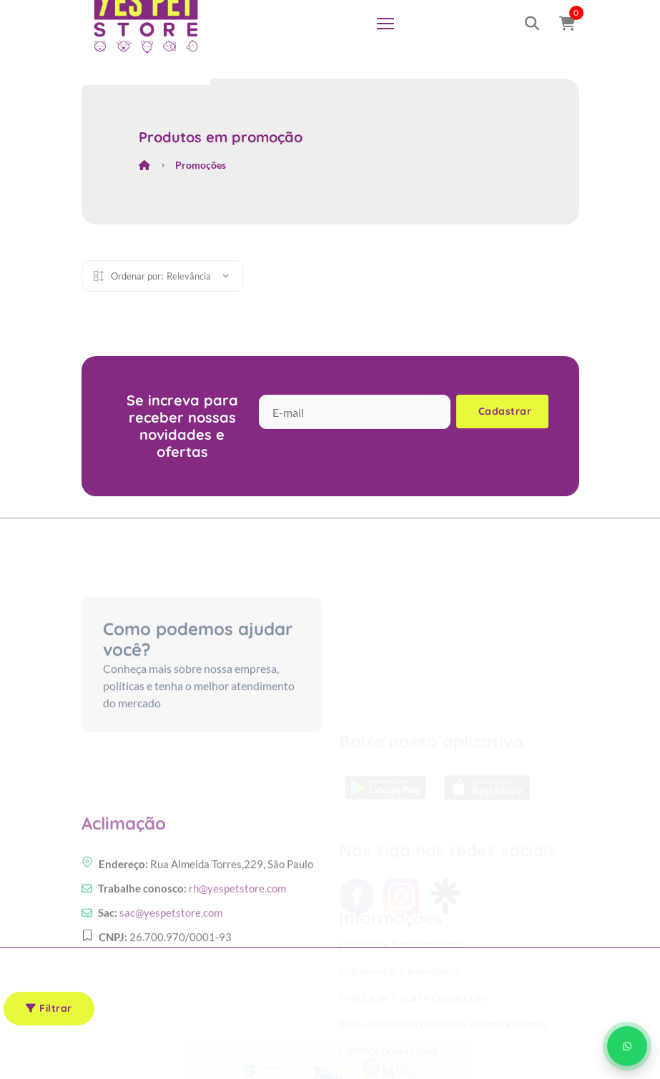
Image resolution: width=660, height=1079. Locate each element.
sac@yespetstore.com (170, 946)
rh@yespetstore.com (237, 922)
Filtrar (49, 1008)
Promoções (200, 165)
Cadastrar (505, 411)
